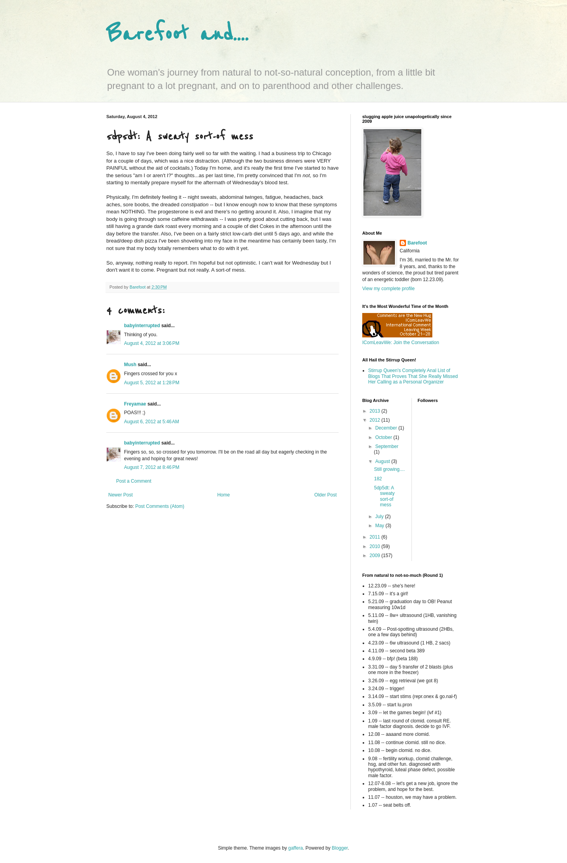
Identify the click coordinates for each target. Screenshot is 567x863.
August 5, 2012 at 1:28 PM (151, 382)
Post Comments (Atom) (159, 506)
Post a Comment (133, 481)
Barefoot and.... (177, 34)
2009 (376, 555)
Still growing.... (389, 469)
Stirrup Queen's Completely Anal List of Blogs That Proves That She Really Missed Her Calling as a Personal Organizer (413, 376)
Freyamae (135, 404)
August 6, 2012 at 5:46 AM (151, 421)
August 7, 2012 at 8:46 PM (151, 467)
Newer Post (120, 495)
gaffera (295, 848)
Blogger (340, 848)
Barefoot (417, 243)
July (380, 516)
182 (378, 479)
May (380, 525)
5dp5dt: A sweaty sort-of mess (384, 496)
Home (223, 495)
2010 (376, 546)
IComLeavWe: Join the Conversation (400, 342)
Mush (130, 364)
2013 (376, 411)
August (383, 461)
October (384, 437)
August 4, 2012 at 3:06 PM (151, 343)
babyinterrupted (142, 325)
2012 (376, 420)
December (386, 428)
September (386, 446)
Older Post (325, 495)
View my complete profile (388, 288)
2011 (376, 537)
